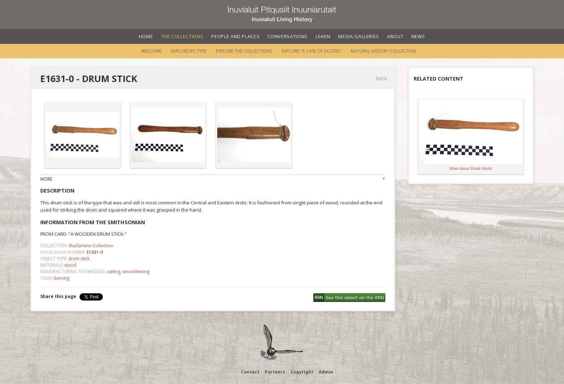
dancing (61, 278)
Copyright (302, 372)
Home (146, 36)
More (46, 179)
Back (381, 79)
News (418, 36)
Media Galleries (358, 36)
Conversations (287, 36)
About (395, 36)
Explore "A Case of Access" (311, 51)
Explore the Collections (244, 51)
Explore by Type (188, 51)
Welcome (151, 51)
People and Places (235, 36)
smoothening (135, 271)
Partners (275, 372)
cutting (113, 271)
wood (70, 265)
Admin (326, 372)
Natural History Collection (383, 51)
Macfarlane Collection (91, 246)
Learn (322, 36)
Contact (250, 372)
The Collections (182, 36)
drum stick (79, 259)
